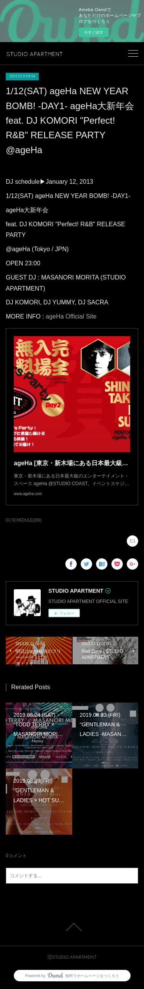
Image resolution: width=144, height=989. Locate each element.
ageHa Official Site (71, 316)
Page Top (72, 927)
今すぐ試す (93, 32)
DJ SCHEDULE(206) (23, 520)
